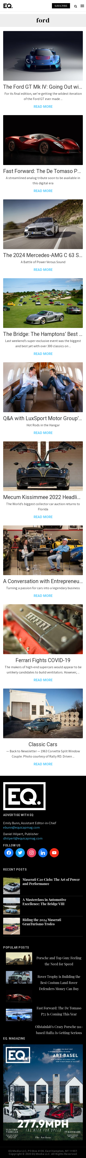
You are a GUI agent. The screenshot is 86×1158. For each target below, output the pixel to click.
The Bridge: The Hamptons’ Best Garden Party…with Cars (43, 334)
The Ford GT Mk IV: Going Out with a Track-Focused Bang (43, 87)
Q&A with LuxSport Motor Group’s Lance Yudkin (43, 418)
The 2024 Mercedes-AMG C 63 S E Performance (43, 255)
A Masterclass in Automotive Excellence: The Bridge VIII (44, 902)
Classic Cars (43, 744)
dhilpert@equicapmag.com (22, 838)
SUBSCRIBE (60, 6)
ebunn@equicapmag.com (21, 827)
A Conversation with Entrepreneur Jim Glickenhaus (43, 581)
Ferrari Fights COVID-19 (43, 660)
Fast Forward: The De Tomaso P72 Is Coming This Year (43, 171)
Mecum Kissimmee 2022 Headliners (43, 497)
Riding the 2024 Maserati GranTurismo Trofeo (41, 922)
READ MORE (43, 107)
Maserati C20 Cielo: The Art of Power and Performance (51, 881)
